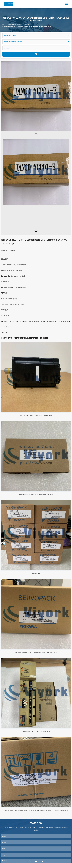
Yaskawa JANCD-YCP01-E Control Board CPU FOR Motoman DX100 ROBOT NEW (27, 26)
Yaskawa (27, 24)
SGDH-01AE (36, 573)
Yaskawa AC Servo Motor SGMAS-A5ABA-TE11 (36, 415)
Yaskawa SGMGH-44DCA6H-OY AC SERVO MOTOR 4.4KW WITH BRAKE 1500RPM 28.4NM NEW (36, 810)
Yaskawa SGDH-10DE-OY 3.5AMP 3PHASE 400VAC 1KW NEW (36, 652)
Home (2, 24)
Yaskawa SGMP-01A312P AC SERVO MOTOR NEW (36, 494)
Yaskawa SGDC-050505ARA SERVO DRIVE (36, 731)
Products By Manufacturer (14, 24)
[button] (36, 231)
